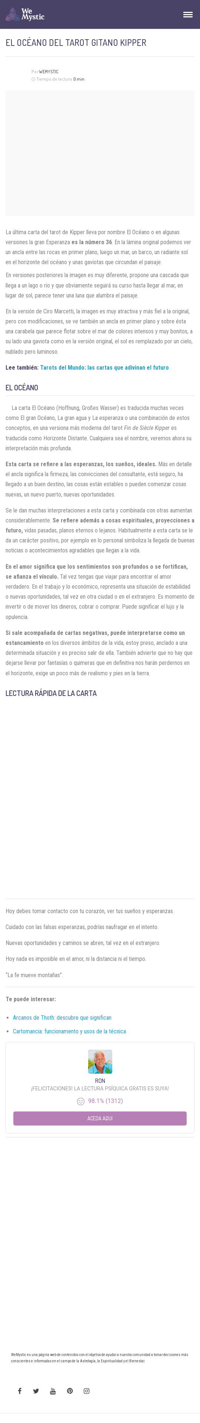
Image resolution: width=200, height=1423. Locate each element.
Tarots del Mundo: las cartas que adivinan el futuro (104, 367)
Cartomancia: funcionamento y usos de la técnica (69, 1031)
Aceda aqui (100, 1118)
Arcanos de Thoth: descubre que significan (62, 1017)
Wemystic (49, 71)
